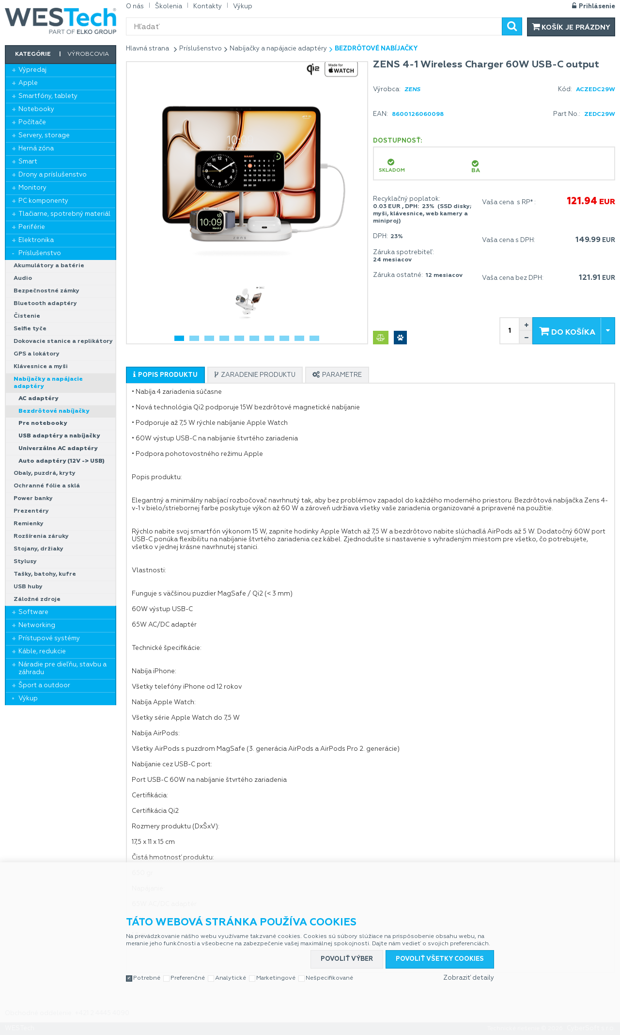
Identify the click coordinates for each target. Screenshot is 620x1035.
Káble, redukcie (42, 651)
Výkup (28, 698)
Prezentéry (31, 511)
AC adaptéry (38, 399)
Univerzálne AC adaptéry (57, 449)
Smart (27, 162)
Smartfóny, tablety (48, 96)
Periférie (31, 227)
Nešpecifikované (329, 978)
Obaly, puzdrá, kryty (45, 473)
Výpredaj (32, 70)
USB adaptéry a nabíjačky (59, 436)
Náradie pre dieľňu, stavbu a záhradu (62, 669)
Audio (23, 278)
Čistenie (27, 316)
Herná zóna (36, 149)
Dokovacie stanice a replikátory (63, 341)
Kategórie (33, 54)
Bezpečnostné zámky (46, 291)
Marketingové (275, 978)
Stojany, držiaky (38, 549)
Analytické (230, 978)
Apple (28, 83)
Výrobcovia (88, 54)
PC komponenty (43, 201)
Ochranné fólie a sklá (47, 486)
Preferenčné (187, 978)
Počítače (32, 122)
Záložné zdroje (37, 599)
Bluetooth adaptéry (45, 304)
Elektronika (36, 240)
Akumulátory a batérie (49, 266)
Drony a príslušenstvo (52, 175)
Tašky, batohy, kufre (45, 574)
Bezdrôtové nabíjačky (53, 411)
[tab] (165, 375)
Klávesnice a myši (41, 367)
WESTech (60, 20)
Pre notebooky (42, 423)
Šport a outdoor (44, 685)
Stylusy (25, 562)
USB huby (28, 587)
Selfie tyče (30, 329)
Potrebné (146, 978)
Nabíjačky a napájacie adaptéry (48, 382)
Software (33, 612)
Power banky (33, 498)
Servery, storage (44, 135)
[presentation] (165, 375)
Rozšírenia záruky (41, 536)
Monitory (32, 188)
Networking (36, 625)
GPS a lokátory (37, 354)
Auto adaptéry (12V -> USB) (61, 461)
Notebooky (36, 109)
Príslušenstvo (39, 253)
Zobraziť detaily (468, 978)
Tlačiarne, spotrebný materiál (64, 214)
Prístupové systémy (49, 638)
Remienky (29, 524)
